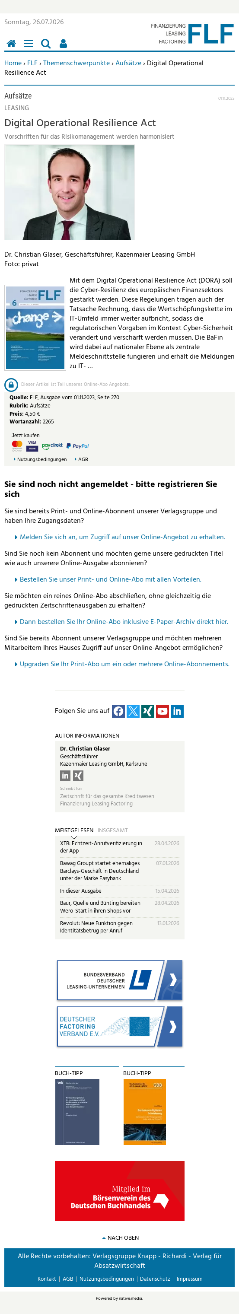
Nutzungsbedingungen (42, 460)
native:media (130, 1298)
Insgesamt (113, 831)
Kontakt (47, 1279)
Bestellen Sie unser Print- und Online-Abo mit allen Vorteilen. (110, 579)
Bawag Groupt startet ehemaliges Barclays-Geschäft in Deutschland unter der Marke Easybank (100, 871)
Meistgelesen (74, 831)
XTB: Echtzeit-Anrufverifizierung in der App (101, 847)
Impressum (190, 1279)
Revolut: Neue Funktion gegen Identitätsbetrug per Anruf (96, 927)
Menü (30, 48)
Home (13, 63)
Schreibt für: (71, 789)
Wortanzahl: (25, 421)
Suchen (47, 48)
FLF (32, 63)
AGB (83, 460)
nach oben (123, 1238)
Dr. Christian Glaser (85, 749)
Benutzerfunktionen (65, 48)
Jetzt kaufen (26, 436)
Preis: (17, 414)
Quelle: (20, 397)
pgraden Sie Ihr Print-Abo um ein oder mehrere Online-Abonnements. (126, 664)
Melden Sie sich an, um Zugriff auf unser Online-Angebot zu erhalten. (122, 537)
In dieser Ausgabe (81, 891)
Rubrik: (20, 405)
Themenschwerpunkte (76, 63)
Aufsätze (128, 63)
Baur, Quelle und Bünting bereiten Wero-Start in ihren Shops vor (100, 907)
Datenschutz (155, 1279)
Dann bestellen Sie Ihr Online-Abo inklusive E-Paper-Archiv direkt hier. (124, 622)
